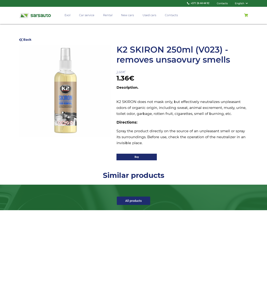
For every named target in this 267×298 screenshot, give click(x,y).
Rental (108, 15)
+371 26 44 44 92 (198, 3)
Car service (86, 15)
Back (27, 40)
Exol (67, 15)
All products (133, 201)
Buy (137, 156)
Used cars (149, 15)
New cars (127, 15)
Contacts (171, 15)
